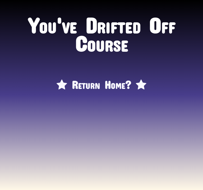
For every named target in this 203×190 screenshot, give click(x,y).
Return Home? (101, 82)
